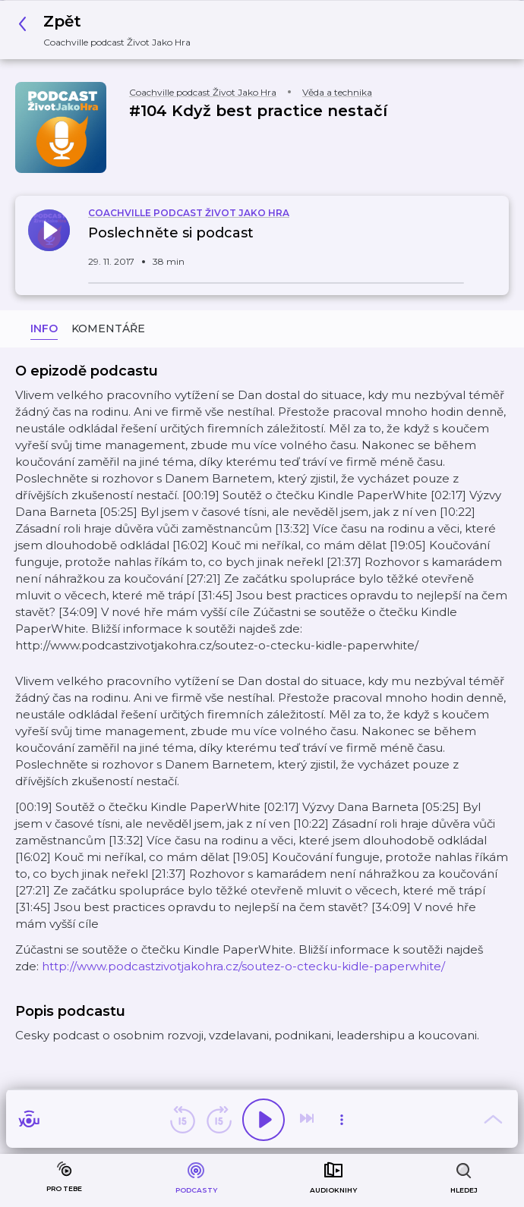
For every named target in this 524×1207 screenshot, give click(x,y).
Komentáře (108, 328)
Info (44, 328)
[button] (108, 30)
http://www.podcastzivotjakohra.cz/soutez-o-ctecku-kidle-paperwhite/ (243, 966)
